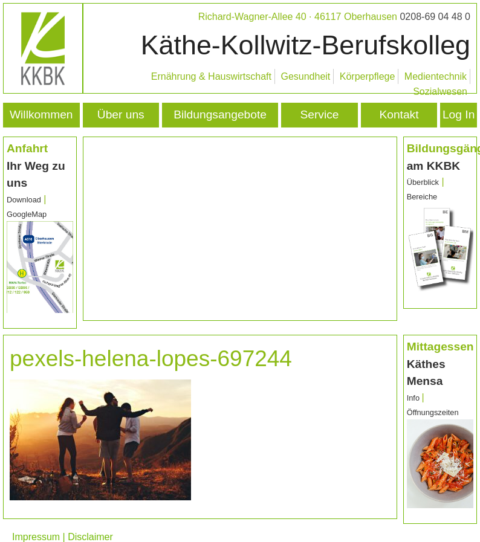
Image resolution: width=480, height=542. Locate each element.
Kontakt (398, 114)
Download (24, 199)
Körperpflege (367, 76)
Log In (459, 114)
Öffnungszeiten (433, 412)
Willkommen (41, 114)
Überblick (423, 182)
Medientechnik (435, 76)
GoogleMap (27, 214)
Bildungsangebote (220, 114)
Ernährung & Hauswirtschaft (211, 76)
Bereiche (422, 196)
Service (319, 114)
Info (414, 397)
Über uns (120, 114)
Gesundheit (305, 76)
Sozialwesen (440, 91)
